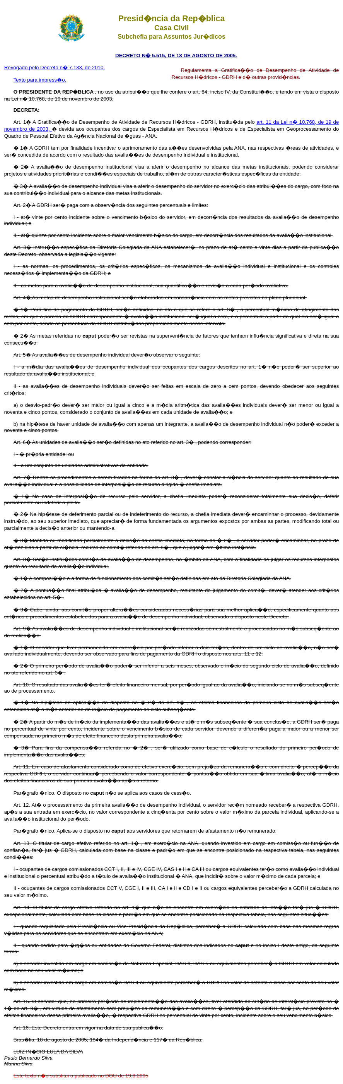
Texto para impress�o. (40, 80)
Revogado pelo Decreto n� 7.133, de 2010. (54, 67)
